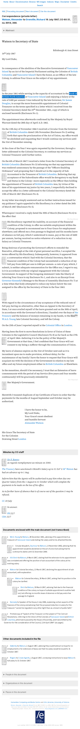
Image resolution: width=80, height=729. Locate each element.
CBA (4, 516)
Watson (25, 537)
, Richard (35, 19)
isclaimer (64, 2)
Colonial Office (53, 325)
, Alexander (12, 19)
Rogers (13, 658)
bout (12, 2)
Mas (57, 2)
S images (41, 2)
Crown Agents (24, 658)
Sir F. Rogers (13, 459)
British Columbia (19, 132)
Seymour (33, 546)
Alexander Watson (34, 422)
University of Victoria (61, 702)
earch (40, 5)
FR (8, 513)
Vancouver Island (26, 74)
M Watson (68, 469)
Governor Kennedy (11, 280)
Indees (50, 2)
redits (73, 2)
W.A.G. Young (9, 319)
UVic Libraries (49, 702)
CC (3, 500)
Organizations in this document (19, 683)
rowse (32, 2)
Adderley (13, 646)
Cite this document (48, 11)
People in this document (16, 674)
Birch (23, 587)
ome (5, 2)
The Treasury (8, 469)
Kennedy (13, 602)
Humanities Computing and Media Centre (25, 702)
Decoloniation (22, 2)
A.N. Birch (14, 557)
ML (3, 11)
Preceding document (15, 11)
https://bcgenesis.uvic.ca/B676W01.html (56, 708)
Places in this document (16, 692)
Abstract (10, 30)
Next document (32, 11)
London (68, 325)
